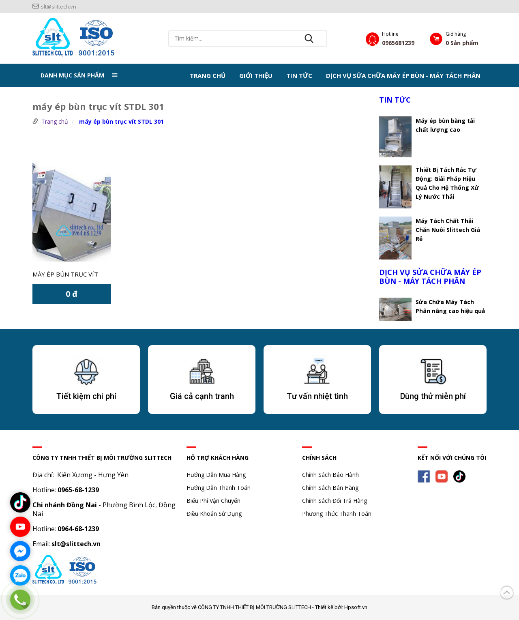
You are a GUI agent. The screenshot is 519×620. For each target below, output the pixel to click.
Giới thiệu (255, 75)
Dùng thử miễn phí (433, 396)
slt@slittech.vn (54, 6)
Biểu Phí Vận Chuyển (213, 500)
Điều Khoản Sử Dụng (214, 513)
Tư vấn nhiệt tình (317, 396)
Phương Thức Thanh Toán (336, 513)
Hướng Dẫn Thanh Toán (219, 487)
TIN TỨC (299, 75)
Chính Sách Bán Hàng (330, 487)
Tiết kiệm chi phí (86, 396)
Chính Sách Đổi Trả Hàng (334, 500)
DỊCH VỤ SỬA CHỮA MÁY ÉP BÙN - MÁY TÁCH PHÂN (403, 75)
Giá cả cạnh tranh (202, 396)
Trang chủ (207, 75)
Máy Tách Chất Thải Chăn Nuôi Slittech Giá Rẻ (448, 229)
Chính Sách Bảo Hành (330, 474)
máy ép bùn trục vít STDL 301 (121, 121)
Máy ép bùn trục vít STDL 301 (65, 275)
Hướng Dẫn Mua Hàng (216, 474)
